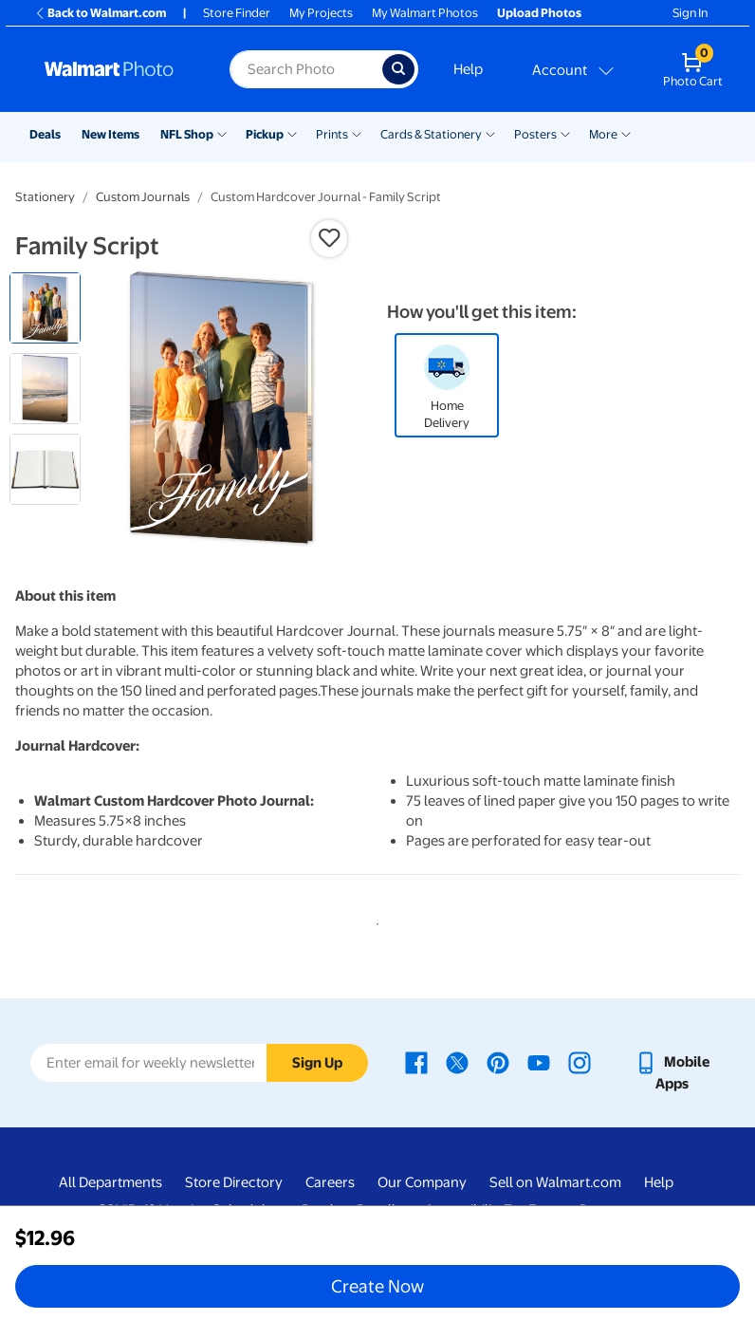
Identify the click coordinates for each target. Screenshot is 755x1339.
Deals (45, 134)
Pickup (265, 134)
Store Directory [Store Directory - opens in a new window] (234, 1182)
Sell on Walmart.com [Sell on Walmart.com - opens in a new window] (555, 1182)
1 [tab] (373, 920)
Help (468, 69)
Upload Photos (539, 13)
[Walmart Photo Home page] (117, 69)
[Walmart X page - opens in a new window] (457, 1061)
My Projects (321, 13)
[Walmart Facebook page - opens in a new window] (416, 1061)
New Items (110, 134)
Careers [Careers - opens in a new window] (330, 1182)
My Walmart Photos (425, 13)
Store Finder (236, 13)
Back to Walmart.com (100, 13)
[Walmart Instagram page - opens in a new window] (579, 1061)
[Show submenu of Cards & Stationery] (490, 132)
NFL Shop (186, 134)
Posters (535, 134)
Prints (332, 134)
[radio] (45, 308)
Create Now (377, 1285)
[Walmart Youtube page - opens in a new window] (538, 1061)
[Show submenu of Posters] (565, 132)
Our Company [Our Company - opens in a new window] (422, 1182)
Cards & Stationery (431, 134)
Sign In (690, 13)
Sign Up (317, 1062)
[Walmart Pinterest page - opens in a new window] (498, 1061)
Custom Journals (143, 197)
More (603, 134)
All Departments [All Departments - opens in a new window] (110, 1182)
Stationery (45, 197)
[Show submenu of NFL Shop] (222, 132)
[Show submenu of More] (626, 132)
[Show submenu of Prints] (356, 132)
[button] (329, 238)
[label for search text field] (305, 69)
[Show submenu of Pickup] (292, 132)
